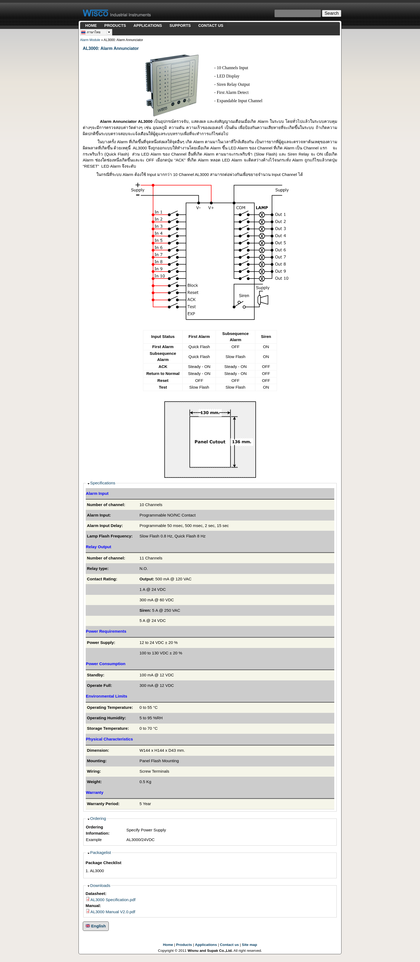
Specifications (102, 483)
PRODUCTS (115, 25)
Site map (249, 945)
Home (168, 945)
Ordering (98, 818)
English (96, 926)
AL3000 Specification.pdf (113, 899)
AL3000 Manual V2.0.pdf (113, 911)
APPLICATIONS (147, 25)
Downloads (100, 885)
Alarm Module (90, 40)
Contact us (229, 945)
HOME (91, 25)
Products (184, 945)
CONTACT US (210, 25)
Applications (206, 945)
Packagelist (100, 852)
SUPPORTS (180, 25)
